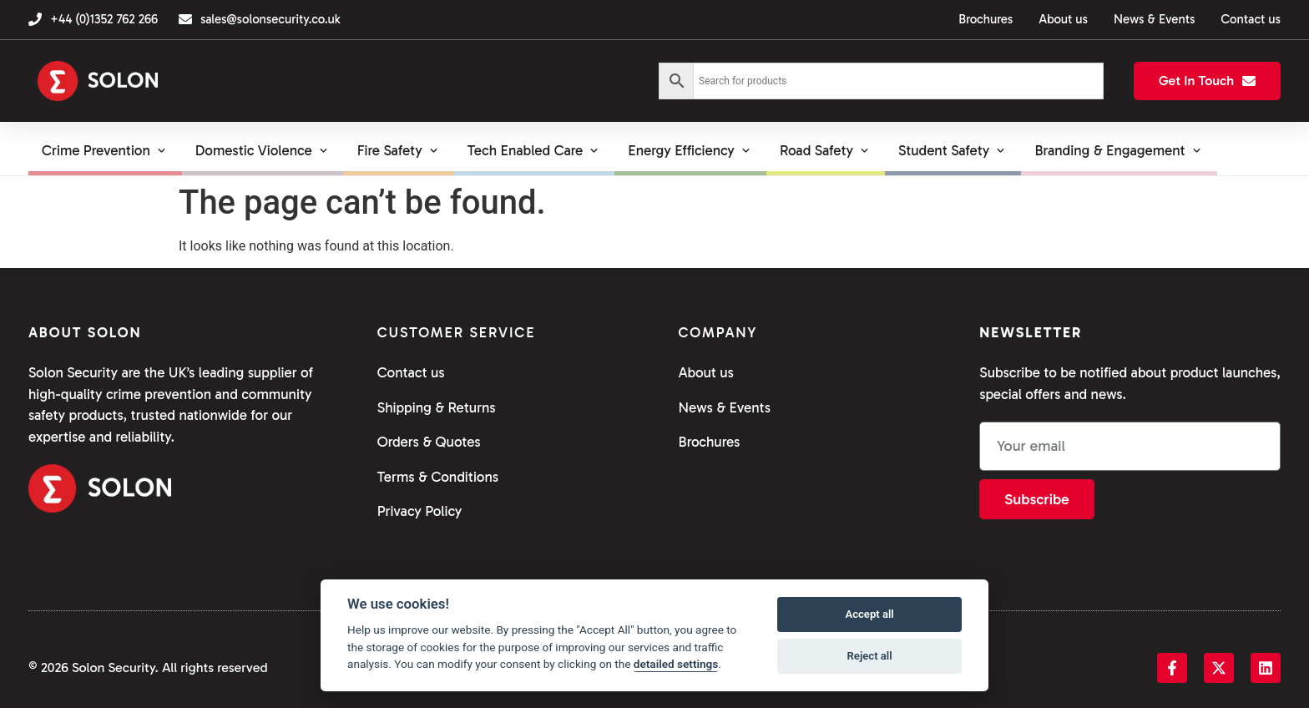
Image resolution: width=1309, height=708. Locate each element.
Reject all (869, 656)
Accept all (869, 614)
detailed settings (676, 663)
